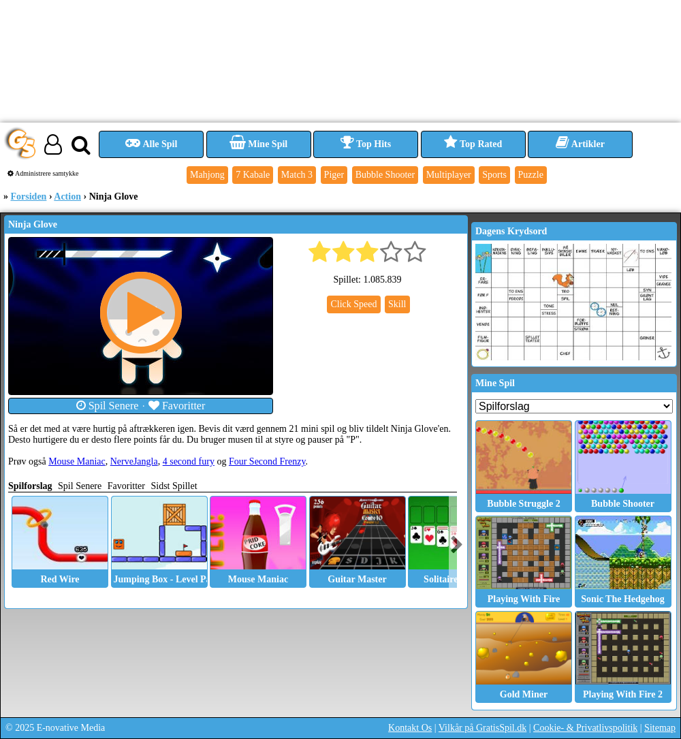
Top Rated (473, 144)
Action (67, 196)
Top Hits (365, 144)
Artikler (580, 144)
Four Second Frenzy (267, 461)
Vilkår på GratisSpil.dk (482, 728)
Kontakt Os (410, 728)
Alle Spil (151, 144)
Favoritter (177, 405)
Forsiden (29, 196)
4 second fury (189, 461)
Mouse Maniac (77, 461)
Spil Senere (107, 405)
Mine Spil (258, 144)
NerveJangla (134, 461)
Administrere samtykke (43, 173)
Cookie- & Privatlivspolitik (585, 728)
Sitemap (660, 728)
